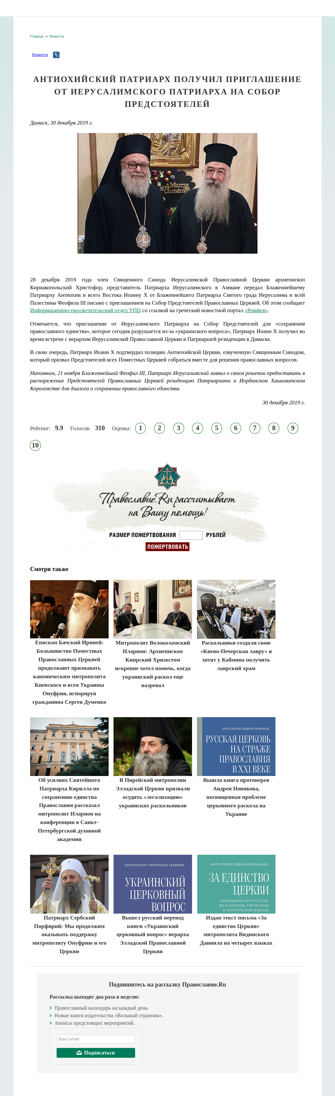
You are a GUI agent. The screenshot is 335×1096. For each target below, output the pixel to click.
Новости (56, 36)
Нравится (40, 54)
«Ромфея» (256, 310)
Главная (36, 36)
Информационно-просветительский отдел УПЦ (85, 310)
